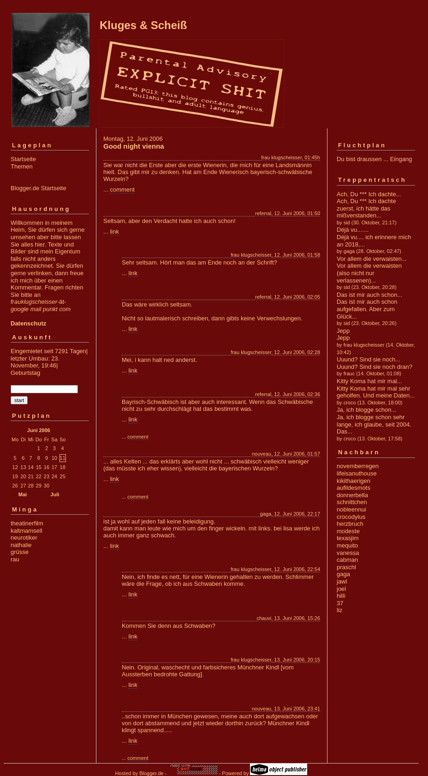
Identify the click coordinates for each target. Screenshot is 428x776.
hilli (341, 595)
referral (263, 213)
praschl (346, 567)
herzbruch (350, 523)
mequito (347, 545)
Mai (22, 494)
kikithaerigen (353, 480)
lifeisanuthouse (357, 473)
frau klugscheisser (281, 157)
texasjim (348, 538)
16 (46, 467)
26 (15, 485)
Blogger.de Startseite (38, 188)
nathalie (21, 544)
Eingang (401, 159)
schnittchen (352, 502)
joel (341, 588)
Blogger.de (151, 773)
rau (15, 559)
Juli (54, 494)
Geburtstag (25, 372)
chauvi (263, 618)
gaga (265, 514)
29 (39, 485)
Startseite (23, 159)
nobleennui (351, 509)
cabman (347, 559)
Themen (22, 166)
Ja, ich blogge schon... (366, 409)
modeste (348, 531)
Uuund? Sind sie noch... (368, 359)
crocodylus (351, 516)
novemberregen (358, 466)
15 (39, 467)
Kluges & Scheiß (143, 25)
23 (46, 476)
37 (340, 603)
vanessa (348, 552)
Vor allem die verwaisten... (372, 258)
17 (54, 467)
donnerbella (352, 495)
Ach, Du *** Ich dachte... (369, 194)
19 (15, 476)
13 (23, 467)
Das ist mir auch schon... (369, 294)
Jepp (343, 330)
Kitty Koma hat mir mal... (369, 381)
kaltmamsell (26, 530)
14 (31, 467)
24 (54, 476)
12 (15, 467)
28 (31, 485)
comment (122, 189)
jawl (342, 581)
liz (339, 610)
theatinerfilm (27, 523)
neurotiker (24, 537)
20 (23, 476)
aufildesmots (353, 487)
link (114, 231)
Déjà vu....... (353, 229)
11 (62, 458)
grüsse (20, 551)
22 (39, 476)
